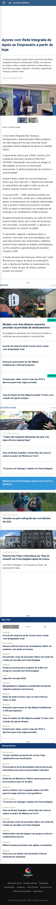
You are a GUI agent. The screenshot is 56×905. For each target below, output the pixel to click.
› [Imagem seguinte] (51, 100)
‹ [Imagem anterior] (4, 100)
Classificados (9, 887)
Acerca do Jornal (14, 883)
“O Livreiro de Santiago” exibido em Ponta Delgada (27, 468)
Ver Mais (53, 285)
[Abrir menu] (4, 3)
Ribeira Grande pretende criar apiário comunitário (27, 845)
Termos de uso (46, 887)
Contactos (21, 887)
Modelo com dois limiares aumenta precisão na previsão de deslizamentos (26, 326)
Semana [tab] (28, 627)
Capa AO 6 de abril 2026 (14, 678)
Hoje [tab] (10, 627)
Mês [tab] (45, 627)
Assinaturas (38, 891)
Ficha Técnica (32, 887)
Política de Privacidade (22, 891)
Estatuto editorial (30, 883)
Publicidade (43, 883)
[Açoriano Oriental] (28, 877)
